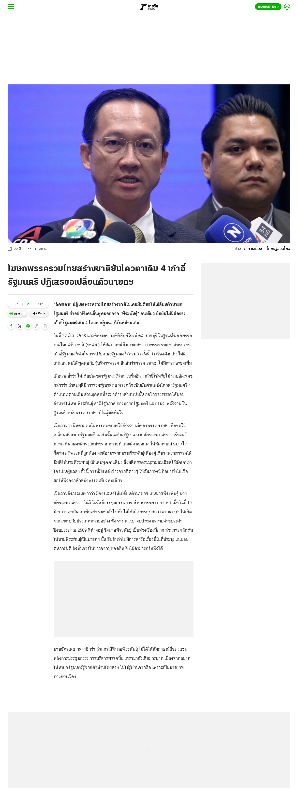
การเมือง (254, 249)
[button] (11, 326)
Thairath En (268, 6)
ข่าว (238, 249)
